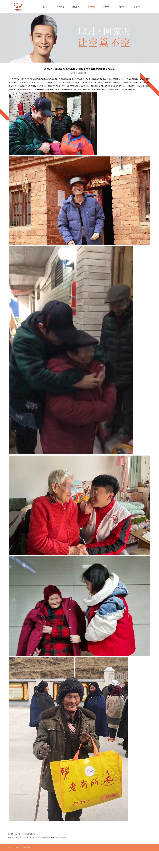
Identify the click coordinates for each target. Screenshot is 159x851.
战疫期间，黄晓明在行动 (25, 834)
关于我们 (60, 6)
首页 (45, 6)
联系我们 (137, 6)
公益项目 (75, 6)
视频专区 (122, 6)
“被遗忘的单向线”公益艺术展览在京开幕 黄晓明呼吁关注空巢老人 (40, 837)
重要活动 (91, 6)
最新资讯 (106, 6)
